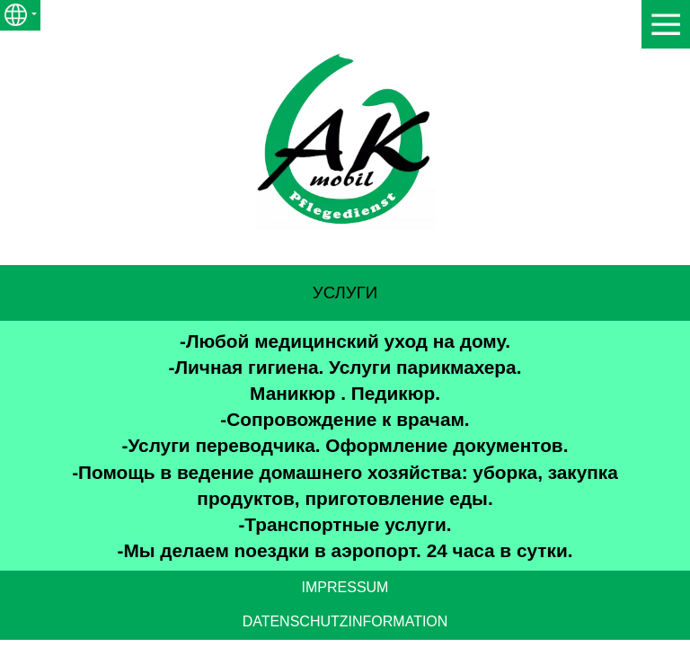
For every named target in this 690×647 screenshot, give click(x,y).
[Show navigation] (665, 24)
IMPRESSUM (345, 587)
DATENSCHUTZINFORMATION (345, 621)
